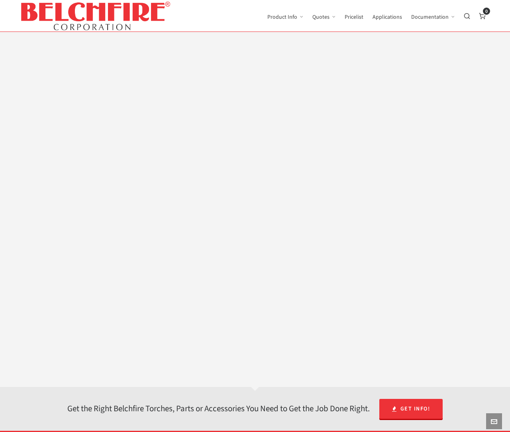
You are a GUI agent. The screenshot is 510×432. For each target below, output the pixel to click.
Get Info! (411, 408)
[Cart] (482, 16)
